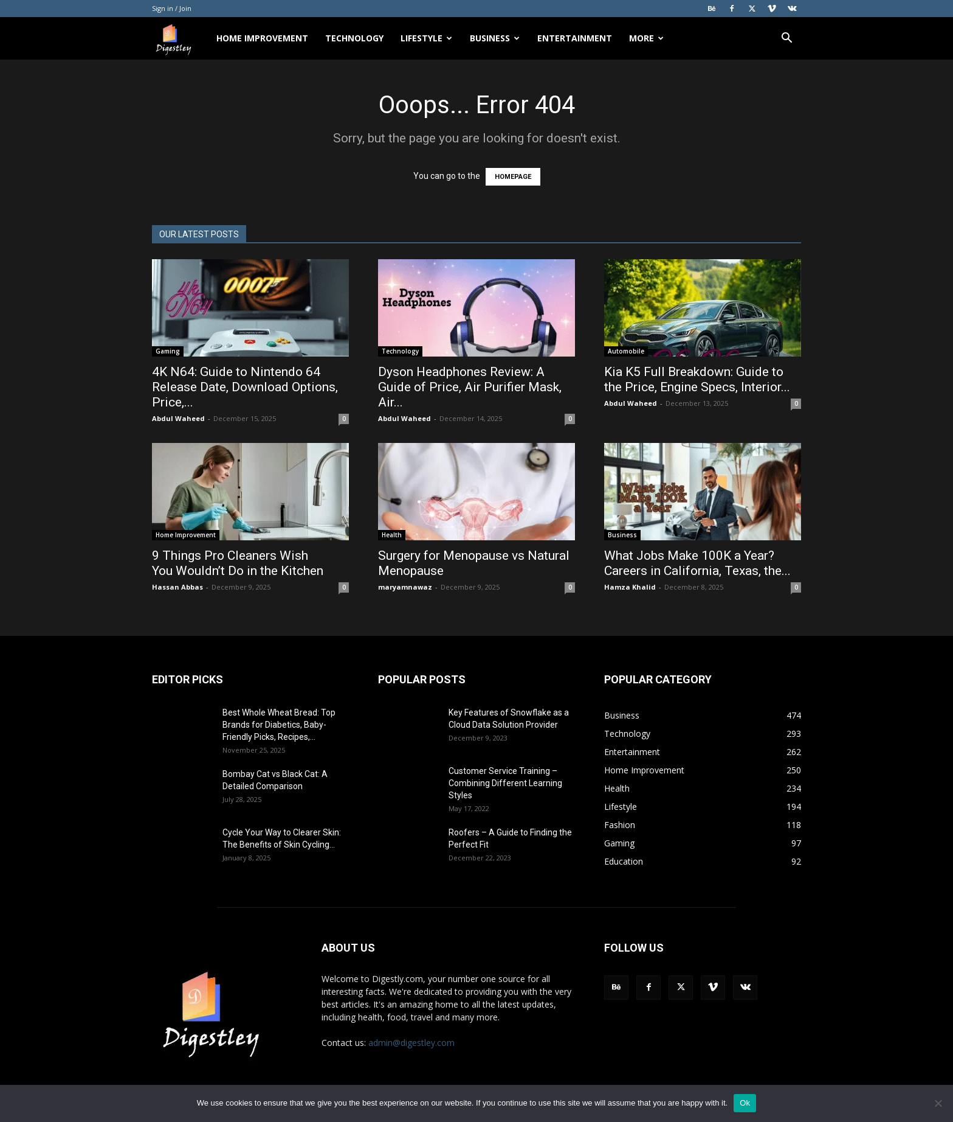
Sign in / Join (171, 8)
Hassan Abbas (177, 586)
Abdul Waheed (178, 418)
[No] (938, 1103)
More (646, 38)
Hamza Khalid (630, 586)
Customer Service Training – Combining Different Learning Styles (505, 783)
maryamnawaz (405, 586)
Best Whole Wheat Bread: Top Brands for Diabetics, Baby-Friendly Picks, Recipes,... (278, 725)
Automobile (626, 351)
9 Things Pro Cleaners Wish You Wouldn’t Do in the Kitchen (239, 563)
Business (495, 38)
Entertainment (574, 38)
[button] (786, 39)
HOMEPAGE (513, 177)
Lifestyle (426, 38)
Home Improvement (262, 38)
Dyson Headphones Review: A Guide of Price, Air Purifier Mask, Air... (470, 386)
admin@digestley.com (411, 1042)
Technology (354, 38)
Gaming (168, 351)
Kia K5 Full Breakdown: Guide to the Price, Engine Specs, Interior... (697, 379)
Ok (745, 1102)
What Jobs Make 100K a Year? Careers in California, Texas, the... (697, 563)
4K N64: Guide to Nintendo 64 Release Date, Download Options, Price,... (245, 386)
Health (392, 535)
